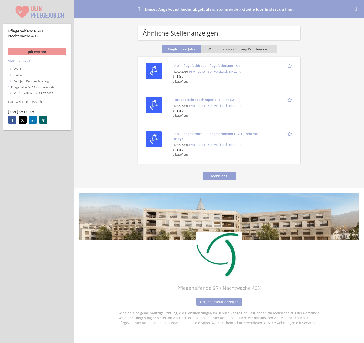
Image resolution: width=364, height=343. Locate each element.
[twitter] (23, 120)
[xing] (43, 120)
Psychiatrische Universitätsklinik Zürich (216, 72)
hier (289, 9)
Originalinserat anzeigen (219, 302)
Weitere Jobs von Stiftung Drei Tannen (239, 49)
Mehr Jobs (219, 176)
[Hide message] (357, 9)
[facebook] (12, 120)
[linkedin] (33, 120)
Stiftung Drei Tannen (24, 61)
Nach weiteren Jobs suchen (26, 102)
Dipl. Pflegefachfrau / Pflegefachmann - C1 (206, 65)
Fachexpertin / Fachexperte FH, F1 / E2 (203, 99)
